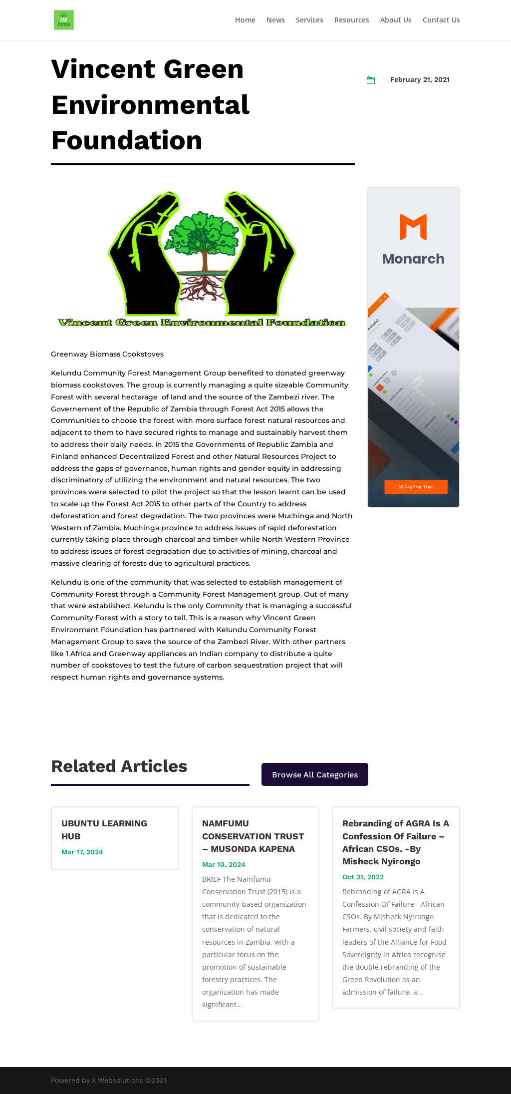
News (275, 20)
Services (309, 20)
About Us (396, 20)
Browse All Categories (315, 774)
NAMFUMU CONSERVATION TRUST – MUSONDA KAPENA (253, 835)
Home (245, 20)
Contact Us (441, 20)
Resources (351, 20)
